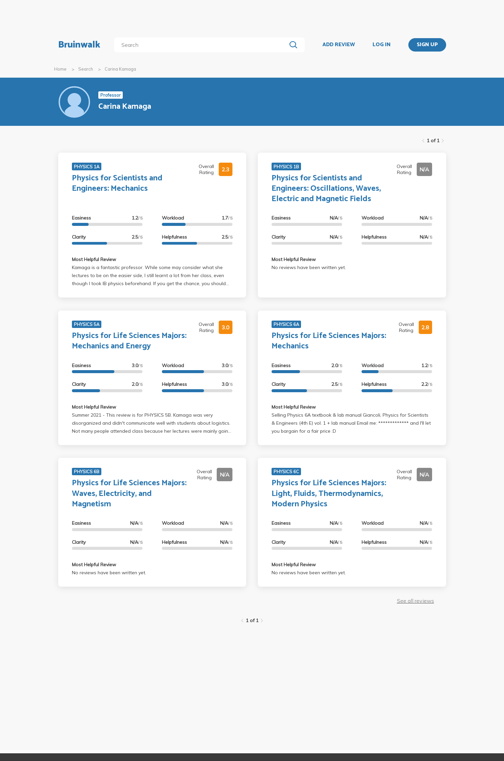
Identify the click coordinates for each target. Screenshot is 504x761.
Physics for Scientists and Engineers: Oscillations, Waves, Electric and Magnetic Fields (326, 188)
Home (60, 69)
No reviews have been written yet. (309, 267)
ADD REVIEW (338, 44)
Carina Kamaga (120, 69)
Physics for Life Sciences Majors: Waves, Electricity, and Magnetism (129, 493)
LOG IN (382, 44)
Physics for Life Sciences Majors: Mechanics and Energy (129, 341)
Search (85, 69)
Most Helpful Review (94, 259)
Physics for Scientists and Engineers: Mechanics (117, 183)
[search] (201, 44)
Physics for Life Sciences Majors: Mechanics (329, 341)
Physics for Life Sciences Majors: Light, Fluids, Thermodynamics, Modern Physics (329, 493)
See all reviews (415, 600)
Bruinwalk (79, 44)
